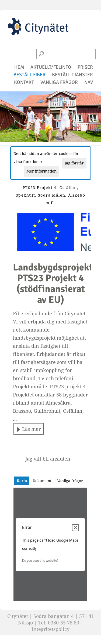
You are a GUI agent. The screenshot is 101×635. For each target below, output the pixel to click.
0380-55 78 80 (63, 622)
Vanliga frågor (70, 480)
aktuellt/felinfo (50, 67)
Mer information (41, 171)
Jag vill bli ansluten (47, 458)
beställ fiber (29, 75)
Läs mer (28, 429)
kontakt (24, 82)
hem (19, 67)
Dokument (42, 480)
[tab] (21, 481)
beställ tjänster (72, 75)
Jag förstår (74, 163)
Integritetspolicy (50, 629)
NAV (88, 82)
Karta (22, 480)
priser (85, 67)
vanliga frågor (59, 82)
